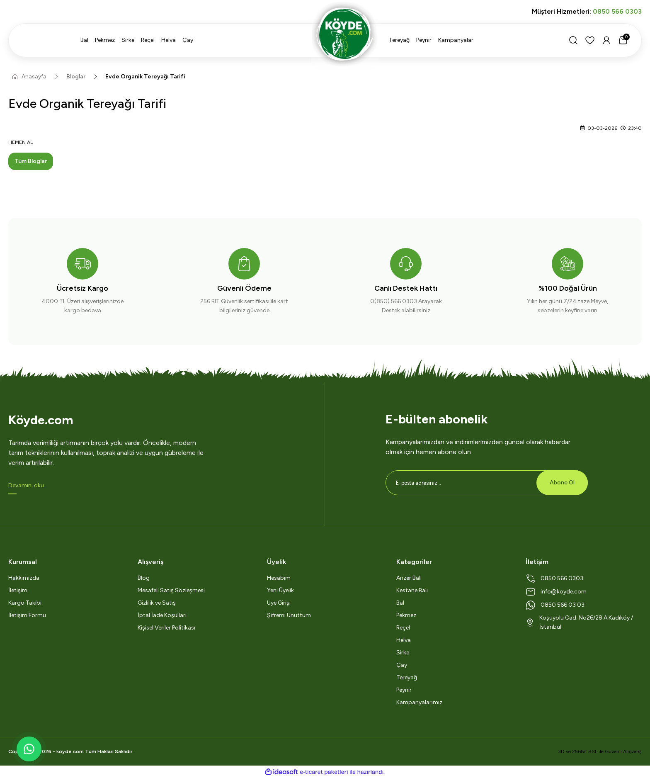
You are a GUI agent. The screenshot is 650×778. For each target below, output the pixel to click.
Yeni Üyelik (280, 590)
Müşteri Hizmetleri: (587, 11)
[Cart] (623, 40)
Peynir (404, 689)
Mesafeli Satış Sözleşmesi (171, 590)
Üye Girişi (279, 602)
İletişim (17, 590)
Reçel (403, 627)
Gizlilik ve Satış (157, 602)
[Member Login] (606, 40)
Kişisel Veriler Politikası (166, 627)
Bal (400, 602)
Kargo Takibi (24, 602)
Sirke (402, 652)
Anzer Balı (409, 577)
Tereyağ (406, 677)
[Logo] (325, 34)
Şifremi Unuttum (289, 615)
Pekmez (406, 615)
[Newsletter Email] (487, 482)
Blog (144, 577)
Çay (401, 665)
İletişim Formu (27, 615)
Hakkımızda (23, 577)
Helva (403, 640)
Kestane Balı (412, 590)
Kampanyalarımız (419, 702)
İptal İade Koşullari (162, 615)
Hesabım (279, 577)
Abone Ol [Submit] (562, 482)
